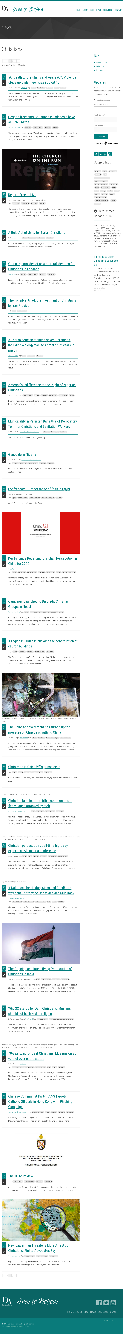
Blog (92, 10)
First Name (99, 115)
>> (18, 61)
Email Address (101, 104)
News (98, 10)
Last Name (99, 125)
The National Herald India (16, 898)
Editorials (100, 66)
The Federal (29, 1019)
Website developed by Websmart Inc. (15, 1327)
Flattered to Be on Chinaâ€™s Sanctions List (106, 260)
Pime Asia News (13, 356)
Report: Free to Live (22, 195)
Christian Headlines (14, 1256)
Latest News (101, 62)
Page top (108, 1320)
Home (78, 10)
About (85, 10)
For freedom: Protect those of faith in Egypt (39, 489)
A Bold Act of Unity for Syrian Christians (36, 232)
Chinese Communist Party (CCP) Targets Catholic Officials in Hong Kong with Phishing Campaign (40, 1101)
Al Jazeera (24, 88)
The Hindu (23, 1064)
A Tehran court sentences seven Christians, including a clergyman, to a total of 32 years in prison (41, 345)
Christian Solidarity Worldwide (17, 811)
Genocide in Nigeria (22, 454)
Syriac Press (12, 274)
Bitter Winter (24, 738)
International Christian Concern (29, 432)
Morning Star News (14, 128)
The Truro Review (20, 1176)
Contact (118, 10)
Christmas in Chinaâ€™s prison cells (34, 767)
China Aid (11, 569)
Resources (107, 10)
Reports (99, 70)
